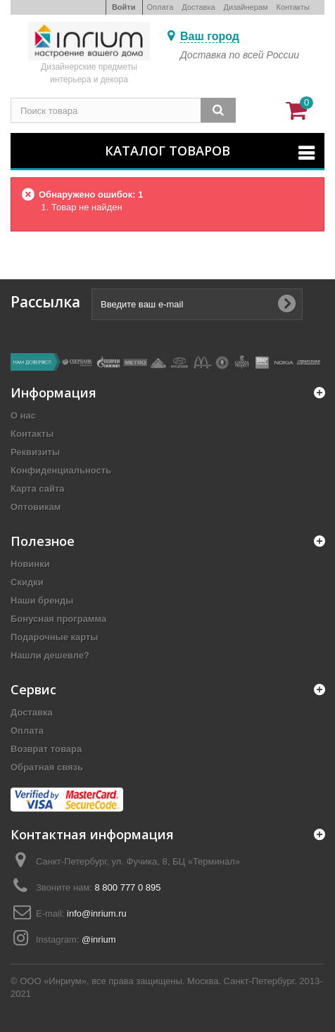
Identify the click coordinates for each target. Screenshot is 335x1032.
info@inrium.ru (97, 913)
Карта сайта (38, 488)
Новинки (30, 564)
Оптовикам (36, 507)
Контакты (293, 7)
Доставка (198, 7)
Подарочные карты (54, 637)
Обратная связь (47, 767)
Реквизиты (35, 452)
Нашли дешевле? (50, 655)
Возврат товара (46, 749)
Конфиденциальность (61, 470)
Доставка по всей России (239, 54)
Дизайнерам (246, 7)
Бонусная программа (58, 618)
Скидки (27, 582)
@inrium (99, 939)
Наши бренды (42, 600)
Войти (124, 7)
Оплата (160, 7)
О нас (23, 415)
